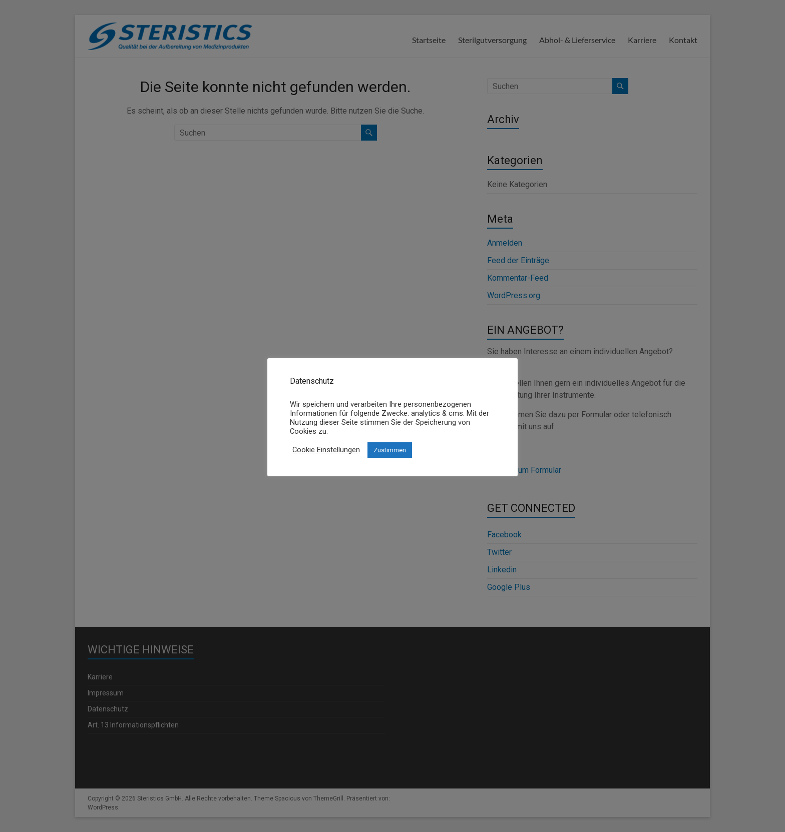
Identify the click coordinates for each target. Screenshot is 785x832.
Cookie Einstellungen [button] (326, 449)
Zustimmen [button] (389, 450)
